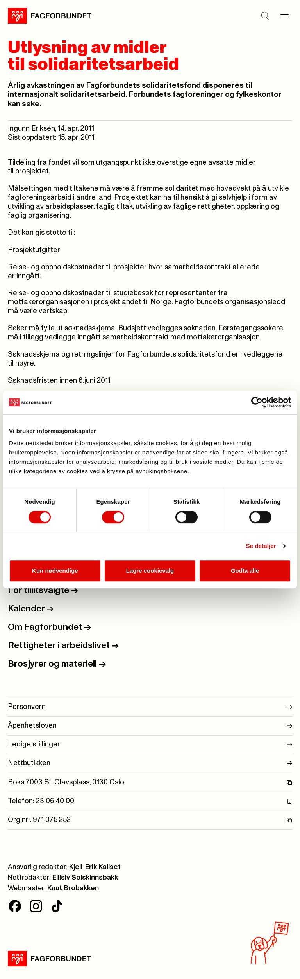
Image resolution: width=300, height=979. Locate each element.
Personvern (150, 707)
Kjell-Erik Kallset (95, 867)
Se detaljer (261, 546)
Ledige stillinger (150, 744)
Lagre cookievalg (150, 570)
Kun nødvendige (55, 570)
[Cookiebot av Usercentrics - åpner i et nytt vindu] (257, 402)
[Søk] (265, 15)
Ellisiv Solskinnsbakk (85, 877)
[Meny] (284, 15)
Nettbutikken (150, 763)
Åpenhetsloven (150, 725)
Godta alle (245, 570)
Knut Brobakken (73, 888)
